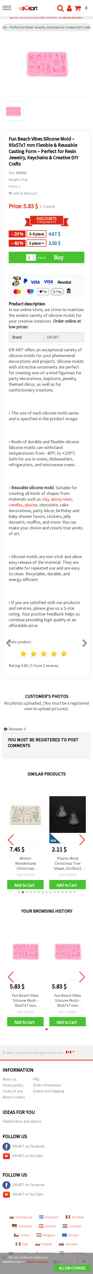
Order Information (47, 1085)
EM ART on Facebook (23, 1147)
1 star (24, 653)
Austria (47, 1226)
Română (74, 1217)
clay (45, 499)
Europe (70, 1235)
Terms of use (12, 1091)
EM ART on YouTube (22, 1156)
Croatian (71, 1226)
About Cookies (13, 1097)
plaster (31, 505)
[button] (19, 892)
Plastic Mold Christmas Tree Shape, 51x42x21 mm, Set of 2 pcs (68, 863)
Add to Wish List (23, 193)
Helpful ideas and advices (22, 1121)
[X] (4, 1257)
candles (16, 505)
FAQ (36, 1079)
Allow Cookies (72, 1268)
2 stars (34, 653)
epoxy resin (61, 499)
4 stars (54, 653)
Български (20, 1217)
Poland (43, 1244)
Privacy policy (12, 1085)
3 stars (44, 653)
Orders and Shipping (48, 1091)
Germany (22, 1226)
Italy (22, 1244)
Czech (22, 1235)
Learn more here (37, 1262)
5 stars (64, 653)
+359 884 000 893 (71, 17)
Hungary (45, 1235)
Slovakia (68, 1244)
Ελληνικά (49, 1217)
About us (9, 1079)
